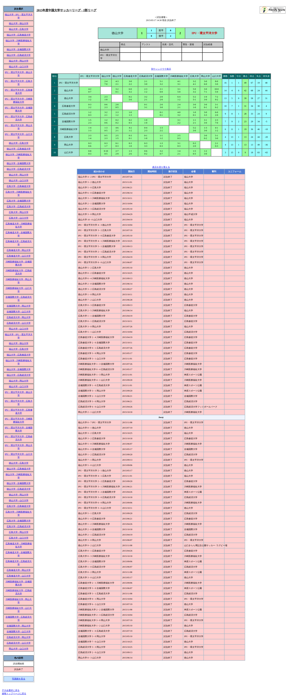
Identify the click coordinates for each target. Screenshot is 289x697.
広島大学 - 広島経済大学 (19, 206)
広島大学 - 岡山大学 (18, 212)
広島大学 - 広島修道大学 (19, 186)
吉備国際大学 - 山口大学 (19, 311)
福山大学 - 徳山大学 (18, 23)
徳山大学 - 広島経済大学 (19, 169)
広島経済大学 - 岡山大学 (19, 317)
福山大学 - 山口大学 (18, 66)
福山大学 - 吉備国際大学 (19, 49)
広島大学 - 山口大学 (18, 218)
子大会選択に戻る (11, 690)
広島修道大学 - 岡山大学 (19, 250)
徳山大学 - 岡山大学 (18, 175)
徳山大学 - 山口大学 (18, 180)
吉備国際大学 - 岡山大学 (19, 306)
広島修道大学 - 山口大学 (19, 256)
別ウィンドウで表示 (161, 69)
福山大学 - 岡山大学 (18, 61)
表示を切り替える (161, 167)
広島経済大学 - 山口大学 (19, 323)
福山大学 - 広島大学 (18, 29)
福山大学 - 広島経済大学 (19, 55)
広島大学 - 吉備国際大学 (19, 201)
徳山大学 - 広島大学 (18, 143)
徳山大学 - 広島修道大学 (19, 149)
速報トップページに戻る (14, 693)
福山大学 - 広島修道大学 (19, 35)
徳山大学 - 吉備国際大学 (19, 163)
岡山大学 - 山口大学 (18, 328)
